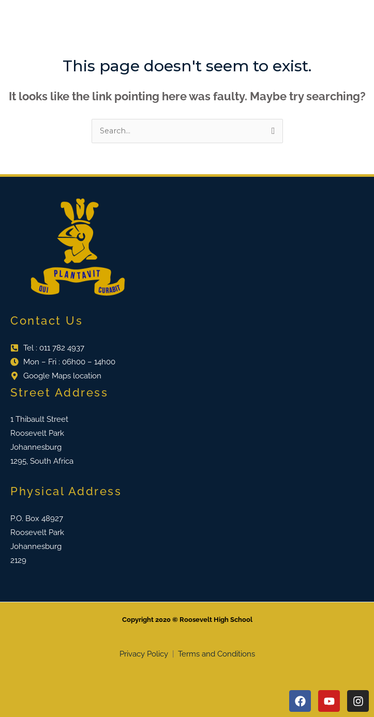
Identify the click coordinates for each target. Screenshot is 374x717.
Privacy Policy (144, 654)
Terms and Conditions (216, 654)
